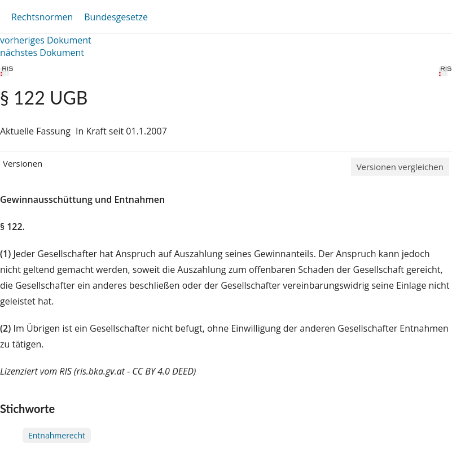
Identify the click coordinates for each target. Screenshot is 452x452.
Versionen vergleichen (400, 166)
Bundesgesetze (116, 17)
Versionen (22, 163)
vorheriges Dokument (45, 40)
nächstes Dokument (42, 52)
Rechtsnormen (42, 17)
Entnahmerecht (56, 435)
